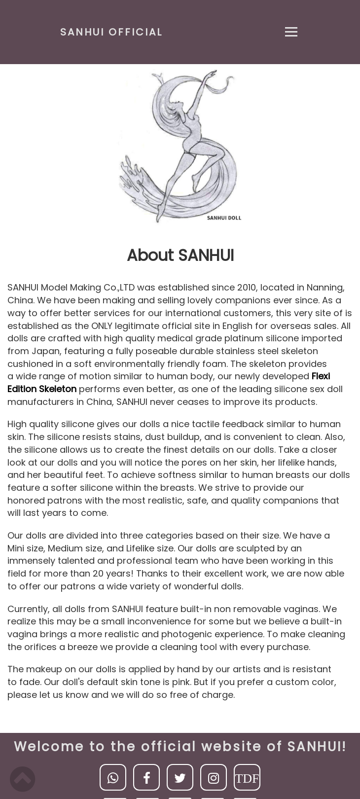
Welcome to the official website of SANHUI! (180, 747)
